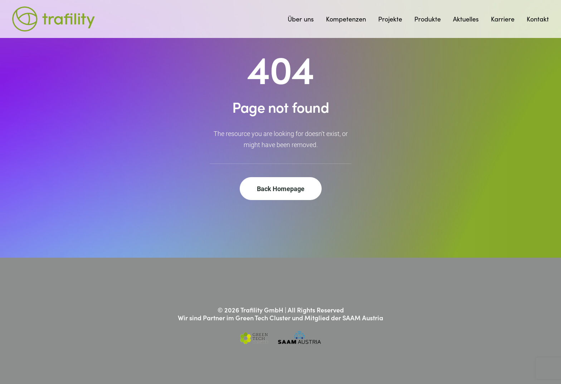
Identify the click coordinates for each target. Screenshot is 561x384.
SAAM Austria (362, 317)
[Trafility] (53, 18)
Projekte (390, 19)
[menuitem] (303, 19)
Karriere (502, 19)
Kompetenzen (346, 19)
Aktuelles (466, 19)
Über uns (301, 19)
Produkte (427, 19)
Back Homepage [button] (280, 188)
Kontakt (538, 19)
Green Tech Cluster (263, 317)
